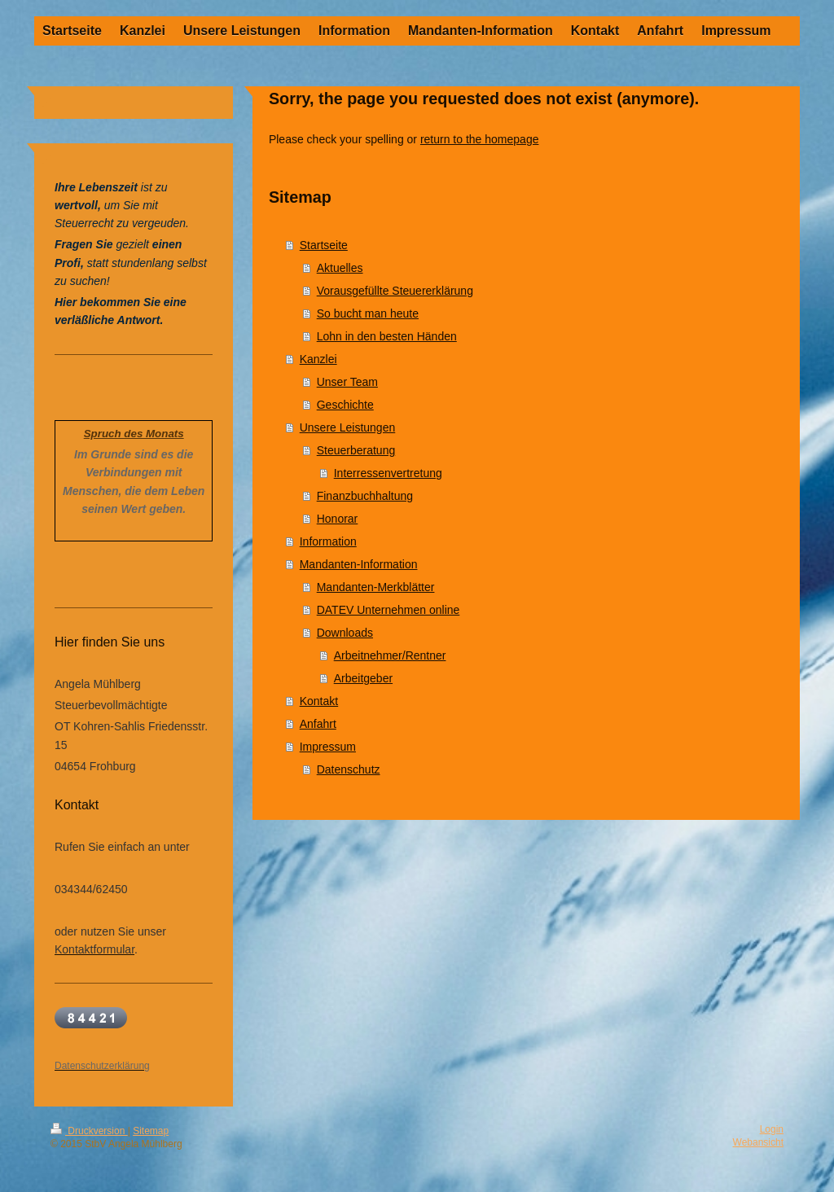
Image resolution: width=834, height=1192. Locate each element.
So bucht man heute (368, 313)
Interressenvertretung (388, 473)
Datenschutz (348, 769)
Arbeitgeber (363, 678)
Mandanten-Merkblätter (376, 587)
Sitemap (151, 1131)
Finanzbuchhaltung (365, 495)
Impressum (328, 746)
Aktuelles (340, 267)
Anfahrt (318, 723)
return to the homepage (479, 139)
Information (328, 541)
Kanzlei (318, 359)
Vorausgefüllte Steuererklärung (395, 290)
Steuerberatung (356, 450)
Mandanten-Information (359, 564)
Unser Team (347, 381)
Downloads (345, 632)
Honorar (337, 518)
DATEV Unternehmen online (388, 609)
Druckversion (89, 1131)
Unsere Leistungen (348, 427)
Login (772, 1129)
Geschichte (345, 404)
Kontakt (319, 701)
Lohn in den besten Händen (387, 336)
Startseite (324, 245)
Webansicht (758, 1142)
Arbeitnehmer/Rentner (390, 655)
